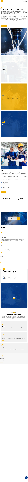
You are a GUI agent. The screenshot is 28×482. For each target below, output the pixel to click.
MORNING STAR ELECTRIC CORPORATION (10, 3)
